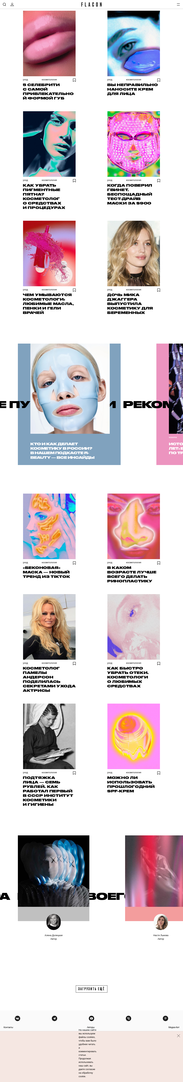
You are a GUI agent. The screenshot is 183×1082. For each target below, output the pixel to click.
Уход (25, 79)
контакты (8, 1027)
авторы (91, 1027)
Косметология (49, 79)
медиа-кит (173, 1027)
